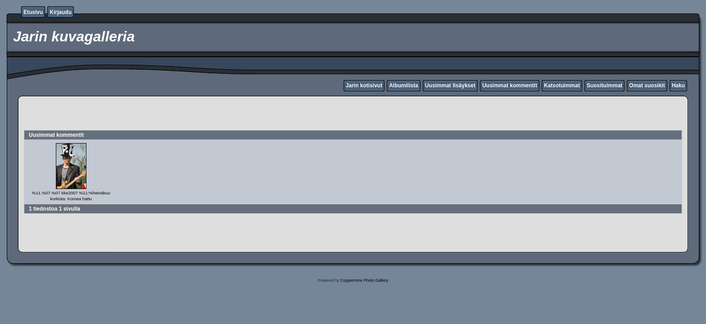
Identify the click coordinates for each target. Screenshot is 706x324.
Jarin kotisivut (364, 85)
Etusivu (33, 12)
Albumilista (403, 85)
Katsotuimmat (562, 85)
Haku (678, 85)
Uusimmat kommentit (509, 85)
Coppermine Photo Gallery (364, 280)
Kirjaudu (61, 12)
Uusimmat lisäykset (450, 85)
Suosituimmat (604, 85)
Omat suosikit (647, 85)
